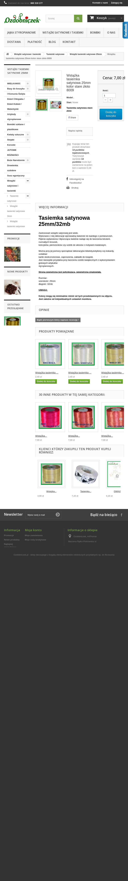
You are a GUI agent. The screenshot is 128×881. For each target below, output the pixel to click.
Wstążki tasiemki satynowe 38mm (16, 302)
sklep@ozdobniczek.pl (91, 843)
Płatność (35, 42)
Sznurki (11, 424)
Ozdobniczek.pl (21, 861)
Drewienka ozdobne (12, 168)
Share (72, 117)
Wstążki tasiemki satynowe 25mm (86, 54)
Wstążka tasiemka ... (46, 372)
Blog (52, 42)
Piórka (10, 481)
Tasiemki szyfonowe (12, 350)
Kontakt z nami (100, 3)
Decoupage (13, 496)
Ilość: (105, 90)
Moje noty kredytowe (35, 814)
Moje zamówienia (33, 810)
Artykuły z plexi (15, 506)
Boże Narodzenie (16, 160)
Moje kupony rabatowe (36, 827)
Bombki (95, 32)
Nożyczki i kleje (15, 501)
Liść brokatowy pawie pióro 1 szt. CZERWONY (16, 621)
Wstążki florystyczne (13, 381)
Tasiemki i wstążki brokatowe (16, 330)
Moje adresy (31, 818)
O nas (111, 32)
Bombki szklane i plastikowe (16, 127)
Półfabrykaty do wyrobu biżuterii (15, 514)
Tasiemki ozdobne (12, 360)
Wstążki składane (12, 401)
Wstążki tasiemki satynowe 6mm (16, 226)
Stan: (69, 102)
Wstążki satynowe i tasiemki (62, 32)
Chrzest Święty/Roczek (14, 535)
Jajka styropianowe (21, 32)
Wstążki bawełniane (12, 371)
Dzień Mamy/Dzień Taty (16, 545)
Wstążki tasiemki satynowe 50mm (16, 317)
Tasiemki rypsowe (12, 340)
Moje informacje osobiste (38, 823)
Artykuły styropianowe (14, 116)
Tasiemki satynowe (55, 54)
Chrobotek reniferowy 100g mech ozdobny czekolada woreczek (16, 690)
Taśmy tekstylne (11, 391)
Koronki (11, 145)
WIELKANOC (13, 83)
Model (69, 97)
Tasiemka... (85, 491)
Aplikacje (12, 460)
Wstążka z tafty (17, 409)
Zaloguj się (116, 3)
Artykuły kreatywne (12, 488)
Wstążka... (41, 435)
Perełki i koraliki (15, 470)
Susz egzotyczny (15, 175)
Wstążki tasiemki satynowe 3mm (16, 211)
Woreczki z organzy (12, 442)
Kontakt (69, 42)
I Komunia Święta (16, 94)
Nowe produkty (17, 659)
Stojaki (10, 139)
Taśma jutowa (16, 414)
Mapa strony (10, 849)
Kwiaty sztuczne (15, 134)
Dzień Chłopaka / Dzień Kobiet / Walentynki (15, 104)
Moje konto (33, 805)
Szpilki (10, 455)
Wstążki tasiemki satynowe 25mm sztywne (16, 272)
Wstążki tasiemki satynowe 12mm (16, 241)
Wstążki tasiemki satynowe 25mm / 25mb (16, 287)
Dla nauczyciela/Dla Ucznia (15, 573)
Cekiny (10, 450)
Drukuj (75, 188)
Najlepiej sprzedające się (10, 821)
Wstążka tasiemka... (15, 758)
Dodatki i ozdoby (15, 419)
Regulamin (9, 840)
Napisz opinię (75, 130)
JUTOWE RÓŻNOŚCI (13, 152)
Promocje (13, 590)
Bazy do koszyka (15, 88)
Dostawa (14, 42)
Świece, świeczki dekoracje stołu (15, 432)
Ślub (9, 563)
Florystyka (12, 476)
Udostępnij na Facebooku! (77, 181)
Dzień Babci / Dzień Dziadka (14, 555)
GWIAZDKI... (120, 491)
